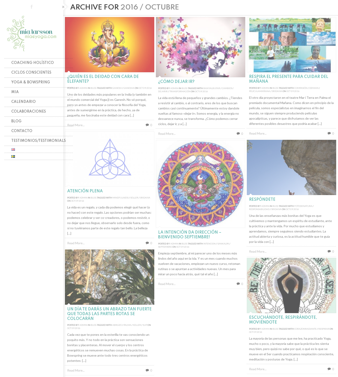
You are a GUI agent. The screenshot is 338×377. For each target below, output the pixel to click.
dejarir (163, 91)
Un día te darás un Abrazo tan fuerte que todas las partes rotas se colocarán (109, 314)
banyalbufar (211, 88)
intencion (209, 243)
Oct (141, 88)
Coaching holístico (32, 63)
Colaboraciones (28, 112)
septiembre (165, 246)
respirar (323, 328)
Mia (15, 92)
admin (83, 88)
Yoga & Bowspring (30, 82)
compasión (300, 88)
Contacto (21, 131)
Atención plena (85, 191)
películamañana (259, 91)
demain (314, 88)
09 (144, 88)
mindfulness (120, 197)
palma (127, 325)
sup (145, 325)
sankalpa (223, 243)
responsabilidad (259, 209)
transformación (179, 91)
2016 (149, 88)
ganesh (117, 88)
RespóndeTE (262, 200)
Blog (16, 121)
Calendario (23, 102)
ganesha (129, 88)
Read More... (76, 125)
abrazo (117, 325)
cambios (227, 88)
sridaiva (277, 91)
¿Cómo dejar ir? (176, 82)
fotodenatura (303, 206)
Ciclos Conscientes (31, 73)
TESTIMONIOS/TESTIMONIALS (38, 141)
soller (134, 197)
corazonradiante (305, 328)
